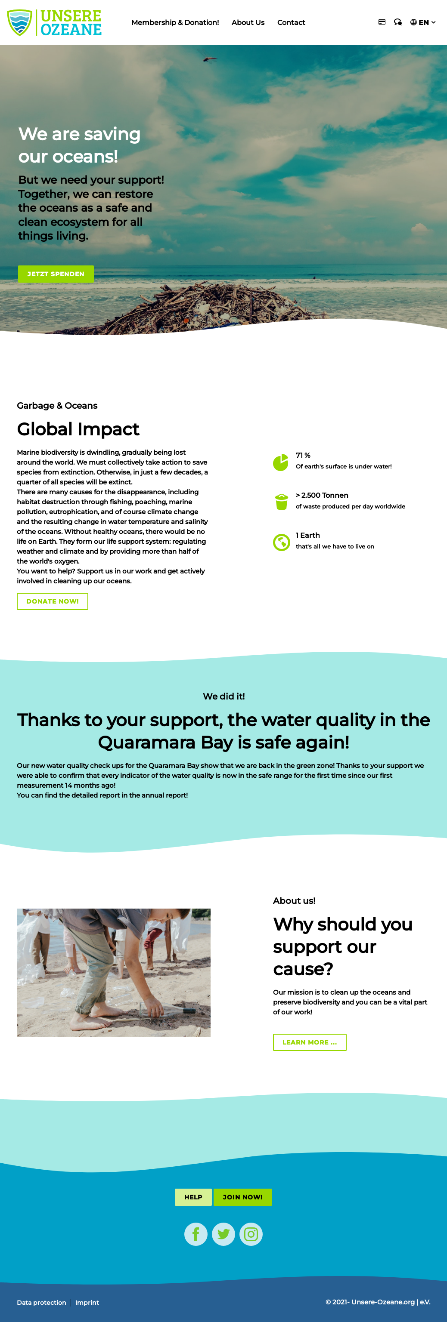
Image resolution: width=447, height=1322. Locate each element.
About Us (248, 22)
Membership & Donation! (175, 22)
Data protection (41, 1303)
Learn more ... (309, 1042)
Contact (291, 22)
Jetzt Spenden (56, 274)
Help (193, 1197)
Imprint (87, 1303)
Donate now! (52, 601)
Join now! (243, 1197)
